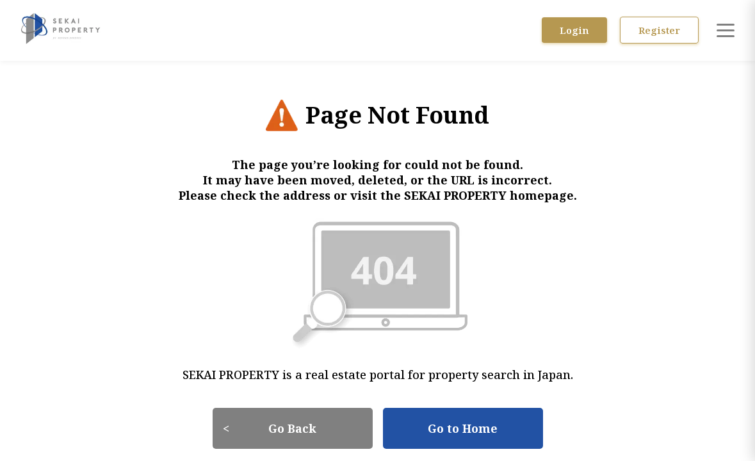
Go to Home (462, 419)
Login (584, 30)
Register (663, 30)
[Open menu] (725, 30)
